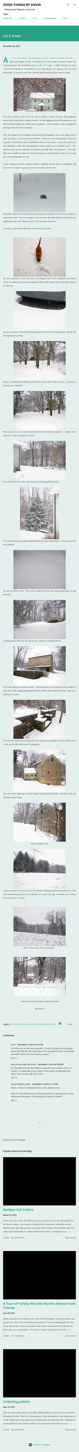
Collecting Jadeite (16, 1401)
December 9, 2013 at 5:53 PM (50, 1064)
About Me (7, 18)
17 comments (18, 1336)
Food (35, 18)
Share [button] (70, 1024)
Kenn (13, 1044)
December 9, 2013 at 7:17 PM (45, 1084)
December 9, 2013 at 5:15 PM (30, 1044)
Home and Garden (39, 1024)
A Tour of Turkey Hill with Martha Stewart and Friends (39, 1305)
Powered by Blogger (39, 1444)
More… (66, 18)
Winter (52, 1024)
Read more (70, 1237)
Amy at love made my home (23, 1064)
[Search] (68, 4)
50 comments (18, 1237)
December (15, 1024)
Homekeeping (50, 18)
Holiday (25, 1024)
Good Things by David (22, 4)
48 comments (18, 1429)
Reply (14, 1058)
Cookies (22, 18)
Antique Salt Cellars (18, 1209)
